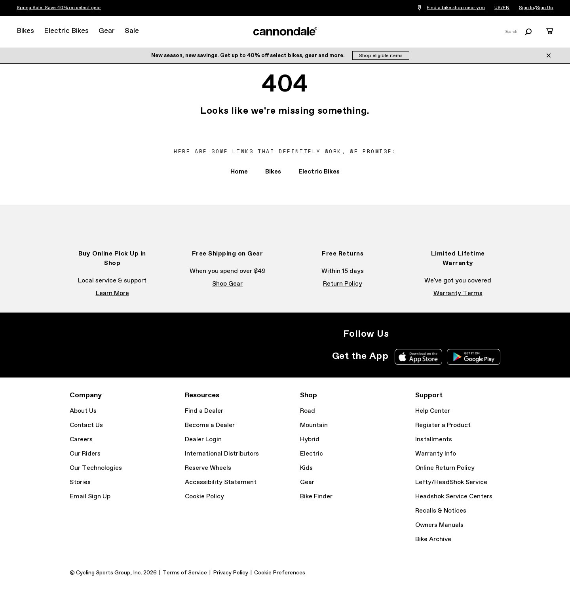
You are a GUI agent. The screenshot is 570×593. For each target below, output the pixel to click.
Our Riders (85, 454)
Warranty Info (435, 454)
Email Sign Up (90, 496)
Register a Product (443, 425)
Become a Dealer (210, 425)
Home (239, 172)
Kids (306, 468)
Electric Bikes (66, 31)
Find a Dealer (204, 411)
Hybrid (309, 439)
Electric (311, 454)
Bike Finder (316, 496)
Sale (132, 31)
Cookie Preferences (279, 572)
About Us (83, 411)
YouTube (452, 334)
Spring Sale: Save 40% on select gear (59, 8)
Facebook (417, 334)
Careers (81, 439)
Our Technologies (96, 468)
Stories (80, 482)
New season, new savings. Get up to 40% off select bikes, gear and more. (248, 55)
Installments (433, 439)
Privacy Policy (230, 572)
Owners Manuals (439, 525)
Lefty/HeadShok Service (451, 482)
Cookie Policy (204, 496)
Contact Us (86, 425)
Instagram (400, 334)
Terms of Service (185, 572)
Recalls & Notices (440, 511)
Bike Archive (433, 539)
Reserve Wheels (208, 468)
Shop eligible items (381, 56)
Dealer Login (203, 439)
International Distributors (222, 454)
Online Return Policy (445, 468)
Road (307, 411)
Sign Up (544, 8)
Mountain (314, 425)
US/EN (501, 8)
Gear (107, 31)
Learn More (112, 293)
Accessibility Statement (220, 482)
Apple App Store (418, 357)
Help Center (432, 411)
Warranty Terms (458, 293)
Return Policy (342, 284)
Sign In (526, 8)
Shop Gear (227, 284)
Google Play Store (473, 357)
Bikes (25, 31)
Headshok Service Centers (453, 496)
